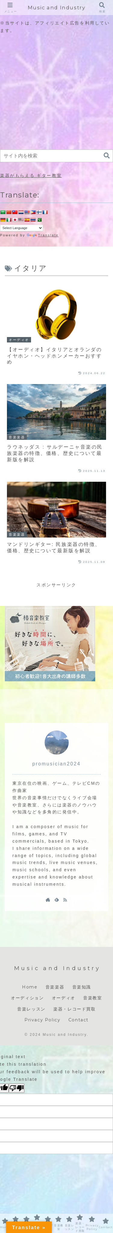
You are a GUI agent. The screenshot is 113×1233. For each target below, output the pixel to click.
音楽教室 (92, 998)
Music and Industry (57, 8)
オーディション (27, 998)
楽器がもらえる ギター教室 (31, 175)
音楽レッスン (31, 1009)
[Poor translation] (16, 1088)
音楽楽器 (55, 987)
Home (29, 987)
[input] (56, 156)
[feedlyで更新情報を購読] (57, 899)
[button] (106, 155)
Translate (43, 235)
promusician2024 (56, 763)
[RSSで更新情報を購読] (65, 899)
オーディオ (63, 998)
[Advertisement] (56, 91)
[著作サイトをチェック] (48, 899)
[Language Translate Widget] (21, 228)
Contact (78, 1020)
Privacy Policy (42, 1020)
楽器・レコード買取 (74, 1009)
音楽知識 (81, 987)
